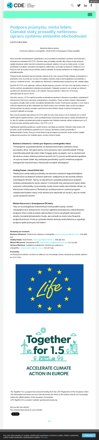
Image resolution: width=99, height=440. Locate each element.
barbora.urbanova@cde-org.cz (67, 234)
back (49, 421)
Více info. (44, 437)
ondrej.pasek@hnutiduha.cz (43, 240)
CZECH (94, 1)
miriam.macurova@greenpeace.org (53, 242)
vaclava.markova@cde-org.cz (31, 248)
